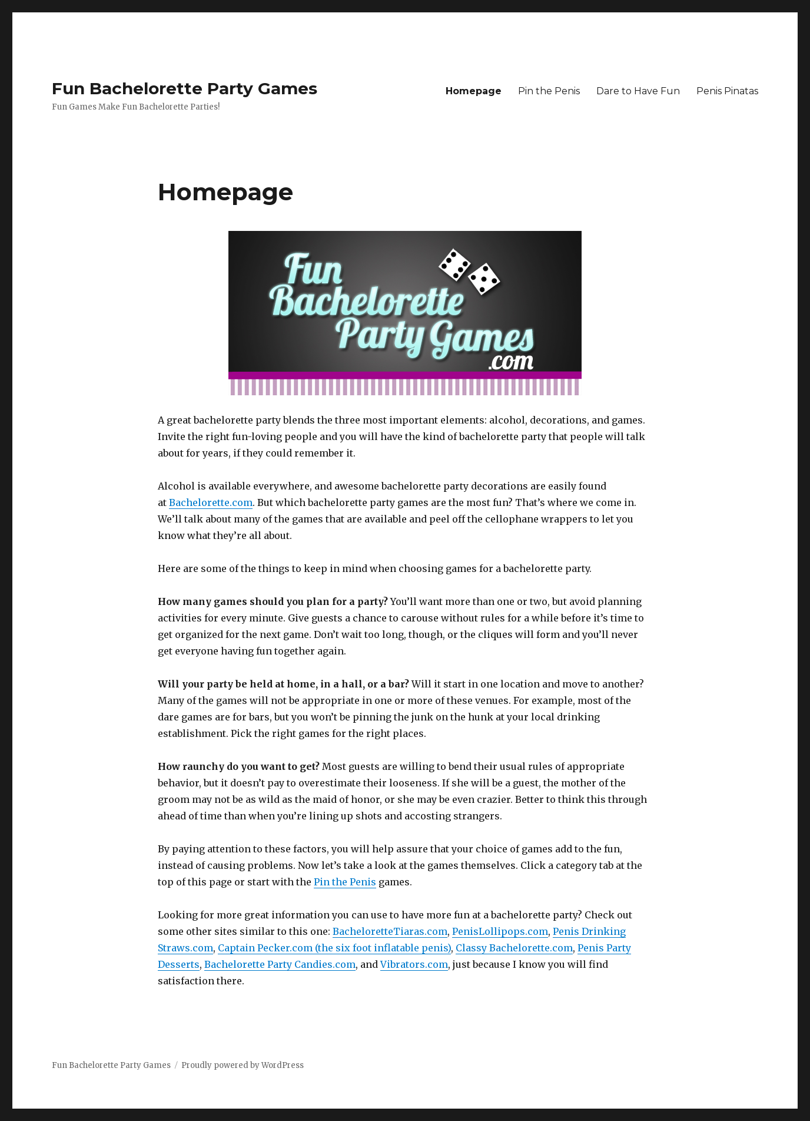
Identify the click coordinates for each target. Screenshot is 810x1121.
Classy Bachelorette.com (514, 948)
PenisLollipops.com (500, 931)
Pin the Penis (549, 91)
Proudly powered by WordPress (242, 1065)
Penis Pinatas (727, 91)
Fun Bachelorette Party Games (184, 88)
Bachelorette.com (211, 502)
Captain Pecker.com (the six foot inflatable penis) (334, 948)
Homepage (474, 91)
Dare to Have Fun (638, 91)
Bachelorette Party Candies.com (280, 964)
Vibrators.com (414, 964)
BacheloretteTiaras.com (390, 931)
